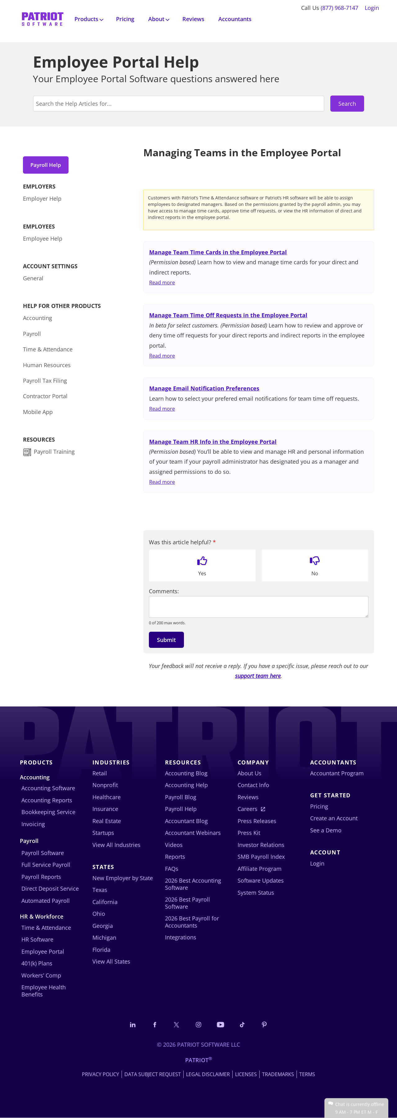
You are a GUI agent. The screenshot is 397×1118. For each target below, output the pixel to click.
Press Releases (257, 821)
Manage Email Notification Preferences (204, 388)
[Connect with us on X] (176, 1024)
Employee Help (42, 239)
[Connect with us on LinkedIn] (130, 1024)
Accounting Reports (46, 800)
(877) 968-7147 (339, 7)
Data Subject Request (152, 1074)
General (33, 279)
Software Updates (261, 880)
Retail (99, 773)
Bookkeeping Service (48, 812)
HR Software (37, 939)
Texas (99, 889)
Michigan (104, 937)
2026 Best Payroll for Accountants (192, 922)
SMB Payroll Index (261, 856)
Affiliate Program (260, 868)
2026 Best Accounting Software (193, 884)
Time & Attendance (48, 350)
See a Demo (325, 830)
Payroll (32, 334)
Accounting (37, 319)
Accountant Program (337, 773)
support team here (258, 675)
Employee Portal (42, 951)
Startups (103, 832)
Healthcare (106, 797)
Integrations (180, 937)
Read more (162, 282)
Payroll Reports (41, 876)
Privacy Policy (100, 1074)
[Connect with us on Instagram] (198, 1024)
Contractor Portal (45, 397)
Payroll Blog (180, 797)
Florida (101, 949)
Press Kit (249, 832)
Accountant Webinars (193, 832)
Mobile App (38, 412)
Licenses (246, 1074)
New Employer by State (122, 878)
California (105, 902)
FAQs (171, 868)
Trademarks (278, 1074)
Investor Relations (261, 845)
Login (372, 7)
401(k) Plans (36, 963)
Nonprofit (105, 785)
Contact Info (253, 785)
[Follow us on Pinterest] (266, 1024)
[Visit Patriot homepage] (42, 18)
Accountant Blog (186, 821)
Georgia (102, 925)
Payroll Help (47, 165)
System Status (256, 892)
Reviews (193, 19)
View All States (111, 961)
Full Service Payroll (45, 864)
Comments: (164, 591)
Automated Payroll (45, 900)
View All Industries (116, 845)
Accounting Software (48, 788)
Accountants (235, 19)
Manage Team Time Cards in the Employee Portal (218, 252)
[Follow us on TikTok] (243, 1024)
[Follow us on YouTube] (221, 1024)
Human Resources (47, 366)
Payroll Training (55, 453)
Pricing (125, 19)
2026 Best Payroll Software (187, 903)
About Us (249, 773)
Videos (174, 845)
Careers (247, 809)
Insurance (105, 809)
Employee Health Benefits (43, 990)
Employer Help (42, 199)
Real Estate (106, 821)
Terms (307, 1074)
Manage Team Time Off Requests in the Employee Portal (228, 315)
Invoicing (33, 824)
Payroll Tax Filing (45, 381)
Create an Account (334, 818)
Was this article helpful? (182, 542)
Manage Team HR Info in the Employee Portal (213, 441)
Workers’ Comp (41, 975)
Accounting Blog (186, 773)
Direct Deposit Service (50, 888)
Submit (166, 640)
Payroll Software (42, 853)
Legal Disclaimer (208, 1074)
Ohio (98, 913)
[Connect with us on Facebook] (153, 1024)
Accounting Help (186, 785)
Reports (175, 856)
